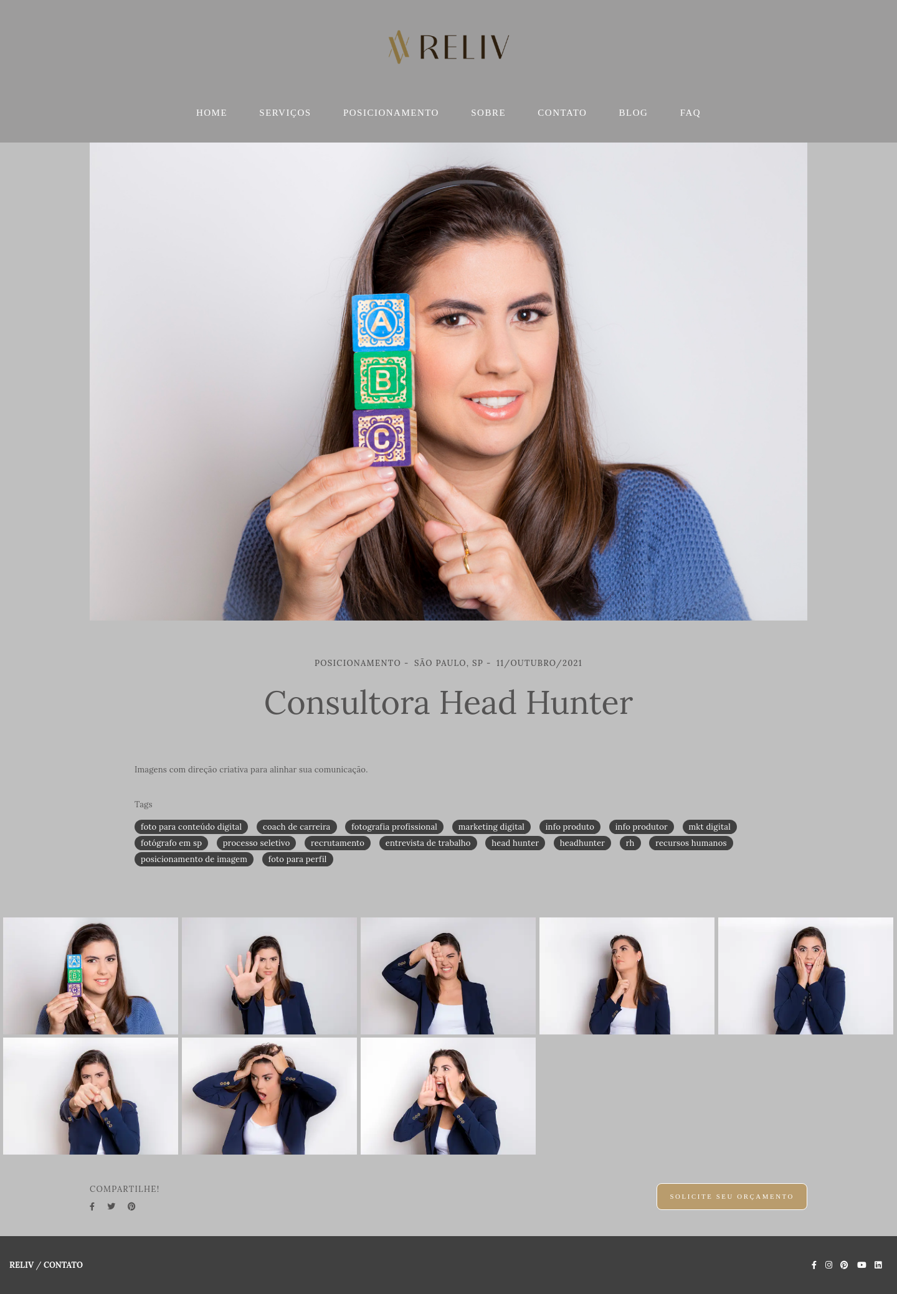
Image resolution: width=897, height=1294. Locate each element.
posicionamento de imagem (194, 859)
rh (630, 843)
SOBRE (488, 113)
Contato (63, 1265)
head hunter (515, 843)
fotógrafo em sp (171, 843)
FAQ (690, 113)
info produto (570, 827)
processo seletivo (256, 843)
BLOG (633, 113)
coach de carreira (297, 827)
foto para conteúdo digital (191, 827)
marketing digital (491, 827)
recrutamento (337, 843)
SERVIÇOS (285, 113)
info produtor (641, 827)
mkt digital (710, 827)
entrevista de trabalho (428, 843)
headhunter (582, 843)
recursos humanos (690, 843)
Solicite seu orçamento (732, 1196)
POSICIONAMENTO (391, 113)
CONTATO (562, 113)
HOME (211, 113)
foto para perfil (297, 859)
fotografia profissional (394, 827)
